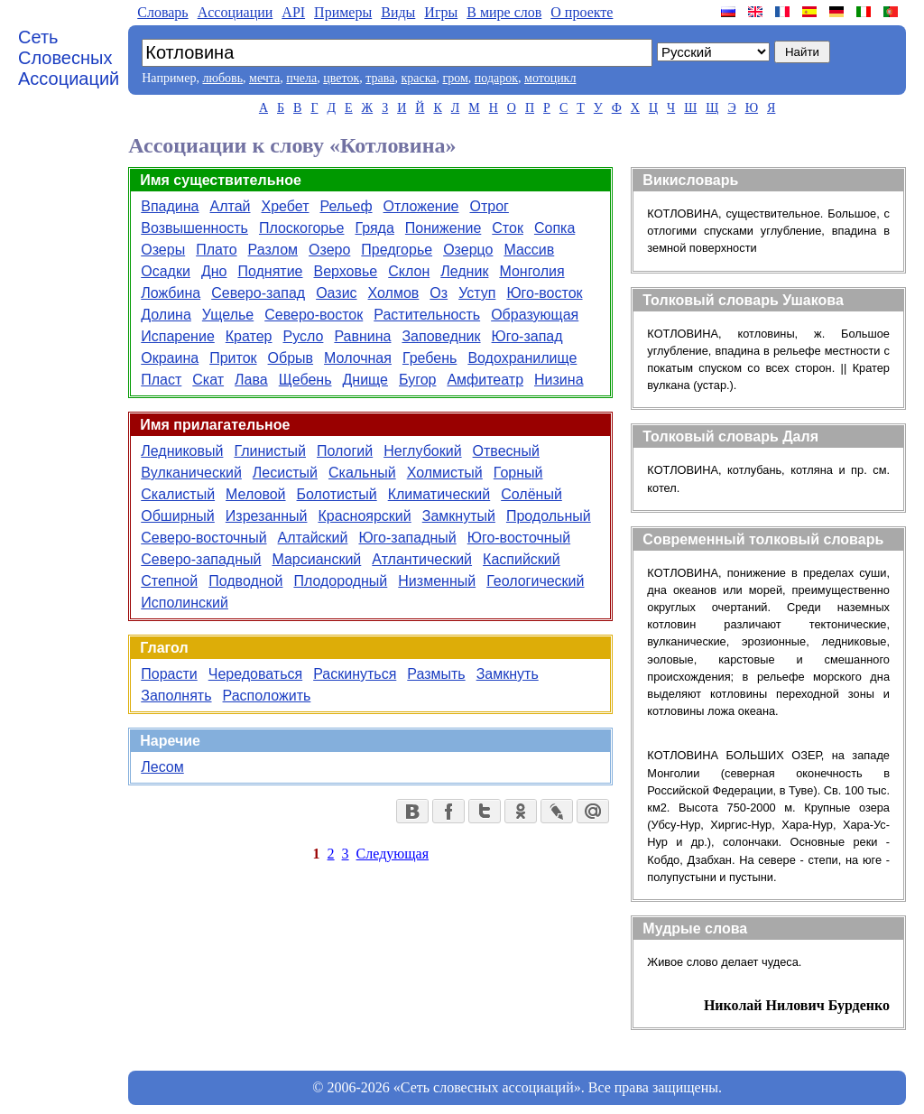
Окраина (170, 358)
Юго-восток (544, 293)
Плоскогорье (302, 228)
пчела (301, 78)
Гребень (429, 358)
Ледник (464, 271)
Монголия (531, 271)
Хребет (286, 206)
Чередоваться (255, 674)
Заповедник (441, 336)
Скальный (362, 472)
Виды (398, 12)
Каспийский (521, 559)
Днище (366, 379)
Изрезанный (267, 516)
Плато (216, 249)
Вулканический (191, 472)
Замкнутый (458, 516)
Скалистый (178, 494)
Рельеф (345, 206)
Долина (166, 314)
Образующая (534, 314)
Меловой (255, 494)
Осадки (165, 271)
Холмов (394, 293)
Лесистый (285, 472)
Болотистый (337, 494)
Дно (214, 271)
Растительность (427, 314)
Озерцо (468, 249)
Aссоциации (235, 12)
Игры (440, 12)
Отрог (488, 206)
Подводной (245, 581)
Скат (208, 379)
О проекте (581, 12)
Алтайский (313, 537)
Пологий (345, 451)
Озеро (329, 249)
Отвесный (506, 451)
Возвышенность (194, 228)
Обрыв (291, 358)
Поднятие (269, 271)
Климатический (439, 494)
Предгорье (396, 249)
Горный (518, 472)
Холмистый (445, 472)
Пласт (161, 379)
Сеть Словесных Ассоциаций (68, 57)
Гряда (374, 228)
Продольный (548, 516)
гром (454, 78)
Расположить (267, 695)
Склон (409, 271)
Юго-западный (407, 537)
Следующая (392, 853)
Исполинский (184, 602)
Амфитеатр (485, 379)
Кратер (249, 336)
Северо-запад (258, 293)
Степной (169, 581)
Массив (529, 249)
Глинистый (270, 451)
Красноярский (364, 516)
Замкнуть (507, 674)
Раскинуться (354, 674)
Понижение (443, 228)
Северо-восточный (203, 537)
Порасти (169, 674)
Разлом (273, 249)
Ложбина (170, 293)
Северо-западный (201, 559)
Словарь (162, 12)
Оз (439, 293)
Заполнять (176, 695)
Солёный (531, 494)
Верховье (346, 271)
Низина (559, 379)
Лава (251, 379)
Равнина (362, 336)
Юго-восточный (518, 537)
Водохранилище (522, 358)
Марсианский (316, 559)
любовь (222, 78)
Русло (303, 336)
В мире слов (504, 12)
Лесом (162, 767)
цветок (341, 78)
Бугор (417, 379)
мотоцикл (550, 78)
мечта (264, 78)
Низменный (437, 581)
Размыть (436, 674)
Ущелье (228, 314)
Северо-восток (313, 314)
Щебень (305, 379)
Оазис (336, 293)
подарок (496, 78)
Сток (507, 228)
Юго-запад (527, 336)
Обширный (178, 516)
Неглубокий (422, 451)
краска (418, 78)
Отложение (421, 206)
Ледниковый (182, 451)
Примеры (343, 12)
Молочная (358, 358)
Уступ (476, 293)
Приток (232, 358)
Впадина (170, 206)
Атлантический (422, 559)
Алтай (230, 206)
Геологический (535, 581)
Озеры (163, 249)
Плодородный (340, 581)
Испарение (178, 336)
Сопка (554, 228)
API (293, 12)
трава (379, 78)
